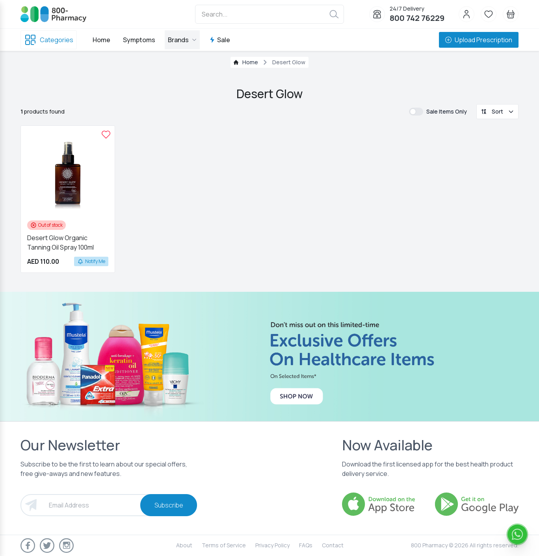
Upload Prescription (478, 39)
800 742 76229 (417, 18)
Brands (182, 39)
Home (101, 39)
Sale (219, 39)
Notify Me (91, 261)
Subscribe (168, 505)
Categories (48, 40)
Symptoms (139, 39)
